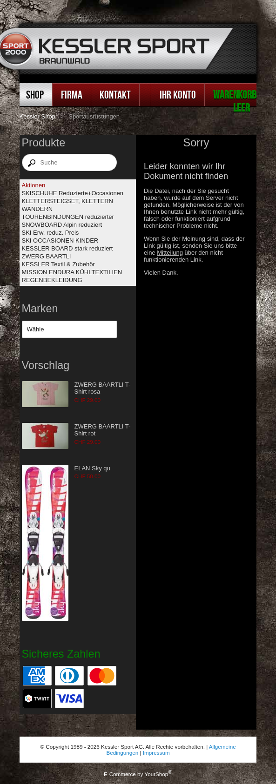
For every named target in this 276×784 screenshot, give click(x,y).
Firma (71, 94)
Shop (35, 94)
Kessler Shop (37, 116)
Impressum (156, 753)
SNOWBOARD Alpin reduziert (62, 225)
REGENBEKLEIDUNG (52, 280)
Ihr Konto (178, 94)
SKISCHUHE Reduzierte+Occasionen (73, 193)
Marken (40, 309)
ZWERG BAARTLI (46, 256)
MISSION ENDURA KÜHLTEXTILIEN (72, 272)
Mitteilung (170, 252)
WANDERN (37, 209)
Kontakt (115, 94)
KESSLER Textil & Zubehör (58, 264)
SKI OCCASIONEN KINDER (60, 240)
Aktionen (34, 185)
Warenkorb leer (234, 101)
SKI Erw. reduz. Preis (50, 233)
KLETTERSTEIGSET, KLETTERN (68, 201)
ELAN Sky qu (92, 468)
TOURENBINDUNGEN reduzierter (68, 217)
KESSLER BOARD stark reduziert (67, 248)
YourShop (156, 774)
